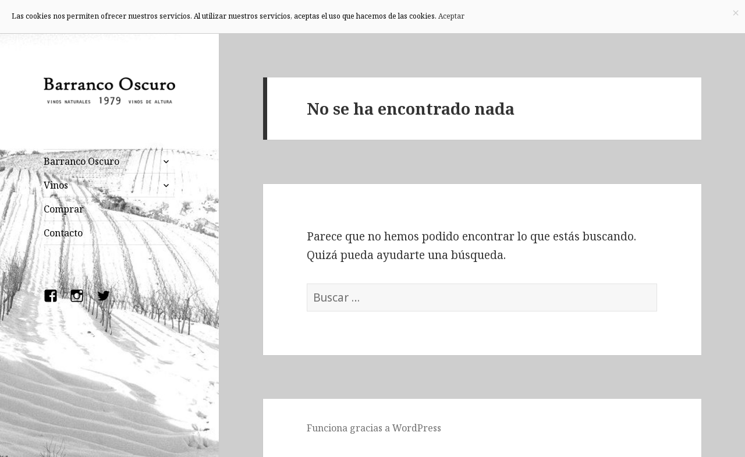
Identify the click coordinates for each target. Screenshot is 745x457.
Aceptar (451, 16)
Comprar (64, 209)
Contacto (63, 232)
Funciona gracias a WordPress (374, 427)
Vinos (56, 185)
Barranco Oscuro (81, 161)
